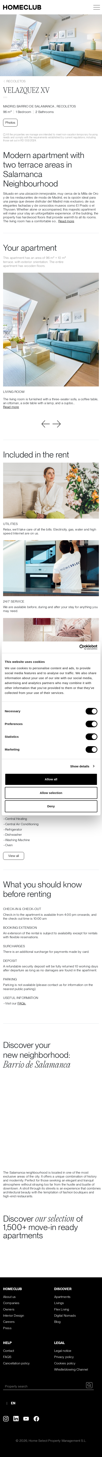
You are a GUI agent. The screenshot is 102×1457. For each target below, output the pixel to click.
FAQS (7, 1357)
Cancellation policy (16, 1363)
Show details (79, 766)
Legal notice (63, 1351)
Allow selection (51, 793)
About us (9, 1297)
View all (13, 856)
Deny (51, 806)
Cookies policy (64, 1363)
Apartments (62, 1297)
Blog (57, 1322)
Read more (66, 221)
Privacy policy (64, 1357)
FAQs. (22, 1003)
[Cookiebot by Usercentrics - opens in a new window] (79, 647)
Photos (10, 123)
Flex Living (61, 1309)
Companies (11, 1303)
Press (7, 1328)
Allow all (51, 779)
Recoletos (14, 81)
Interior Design (13, 1315)
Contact (8, 1351)
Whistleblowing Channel (71, 1369)
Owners (8, 1309)
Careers (9, 1322)
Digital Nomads (65, 1315)
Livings (59, 1303)
